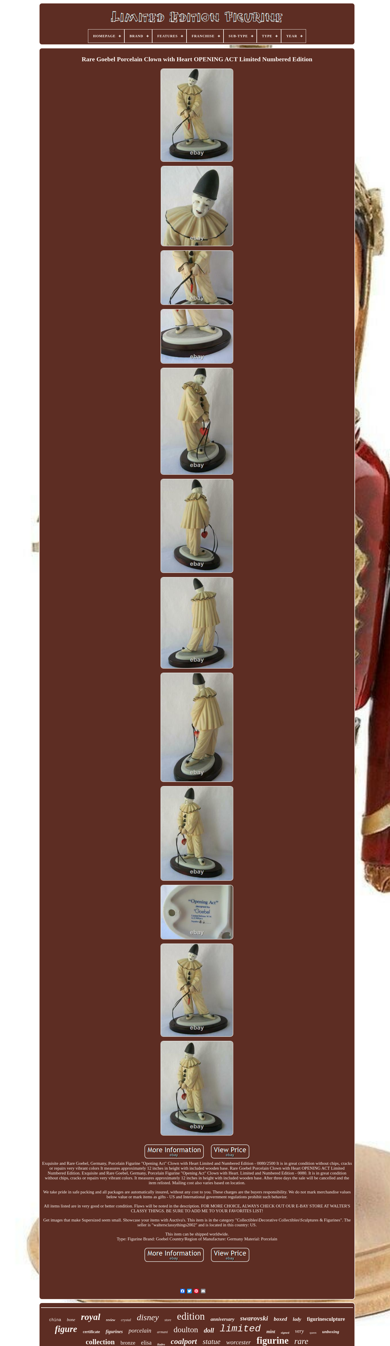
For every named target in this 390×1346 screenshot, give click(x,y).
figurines (114, 1331)
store (167, 1320)
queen (312, 1332)
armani (162, 1332)
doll (209, 1330)
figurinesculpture (326, 1319)
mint (270, 1331)
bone (71, 1319)
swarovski (254, 1318)
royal (90, 1317)
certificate (91, 1332)
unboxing (330, 1331)
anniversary (222, 1319)
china (55, 1320)
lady (297, 1319)
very (299, 1331)
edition (191, 1316)
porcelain (139, 1330)
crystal (126, 1320)
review (110, 1320)
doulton (186, 1329)
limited (240, 1328)
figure (66, 1329)
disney (148, 1317)
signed (285, 1332)
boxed (280, 1319)
